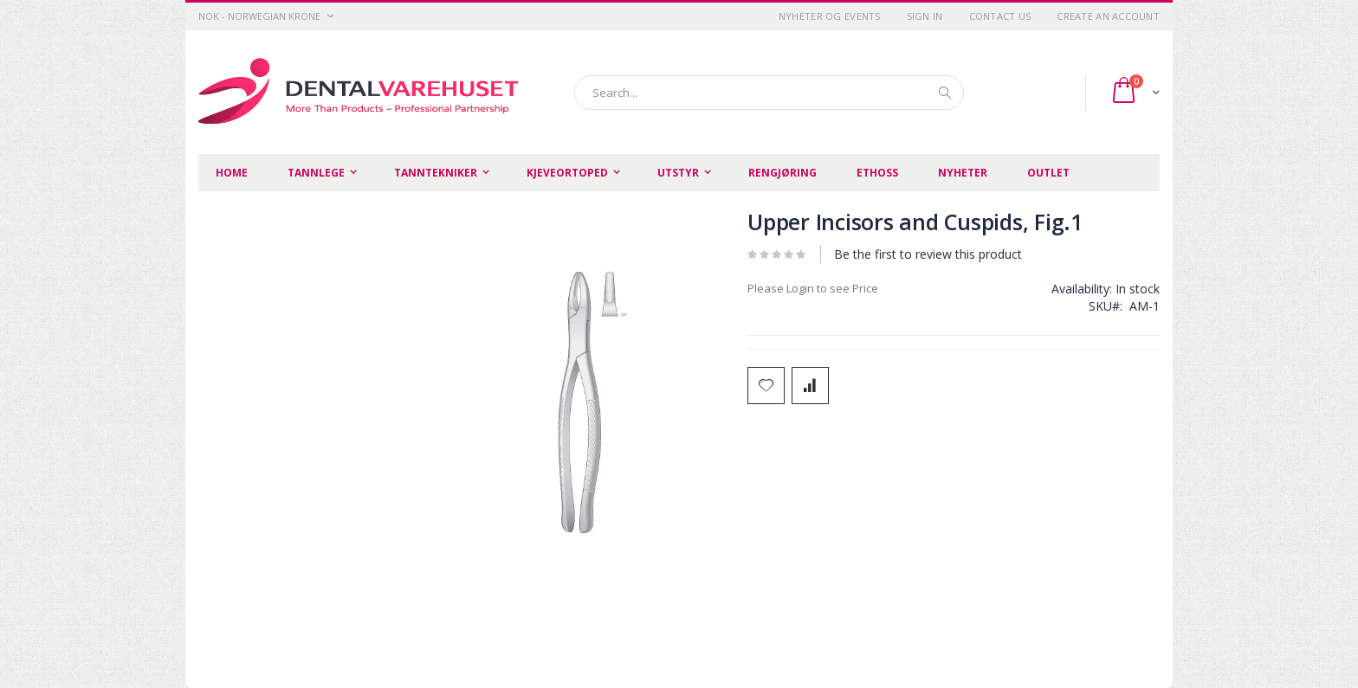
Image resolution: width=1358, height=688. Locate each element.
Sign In (925, 16)
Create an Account (1108, 16)
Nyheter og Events (830, 16)
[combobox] (769, 92)
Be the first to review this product (928, 254)
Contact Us (1000, 16)
